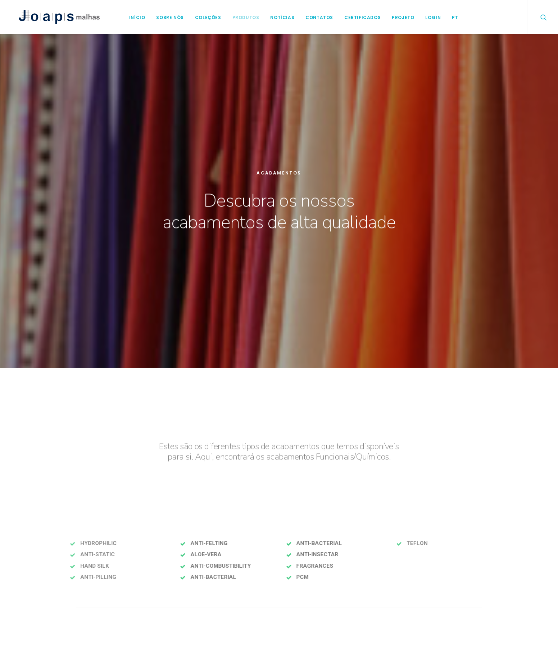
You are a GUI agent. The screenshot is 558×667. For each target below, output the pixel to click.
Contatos (316, 17)
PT (451, 17)
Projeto (399, 17)
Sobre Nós (166, 17)
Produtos (242, 17)
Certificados (359, 17)
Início (134, 17)
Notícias (279, 17)
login (429, 17)
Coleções (204, 17)
